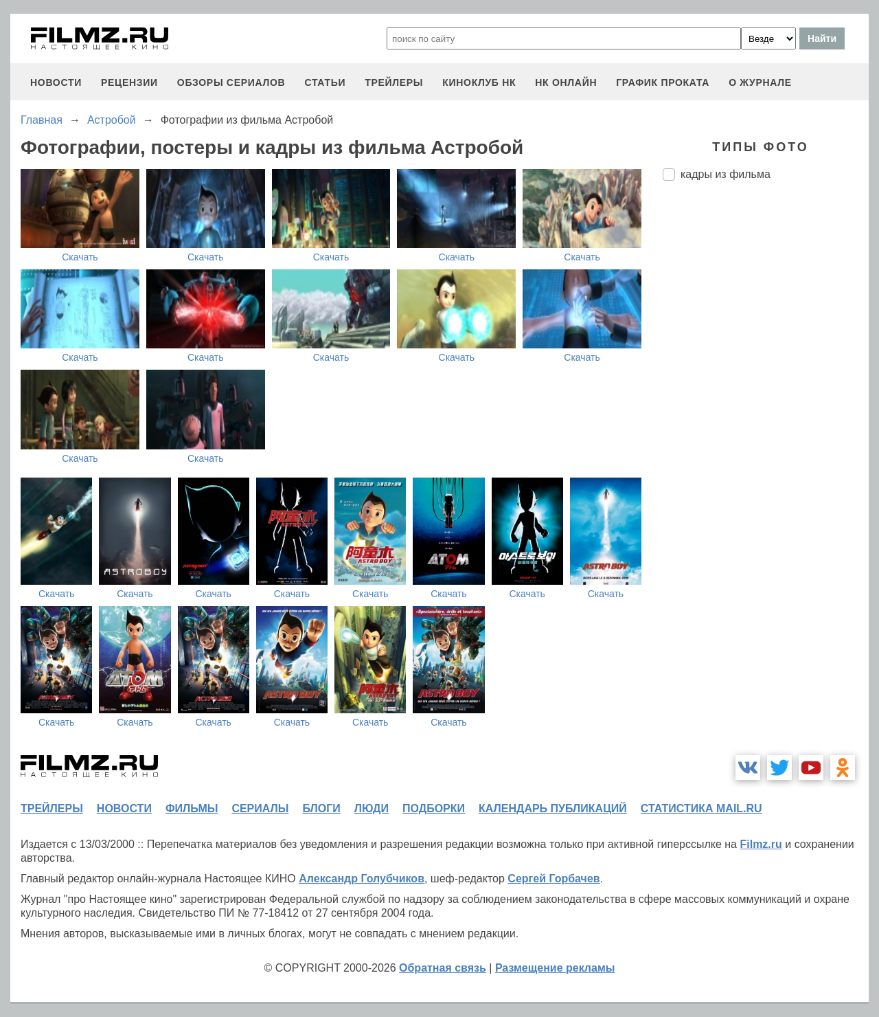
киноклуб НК (479, 82)
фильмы (191, 808)
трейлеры (394, 82)
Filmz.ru (760, 844)
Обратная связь (442, 968)
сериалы (259, 808)
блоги (321, 808)
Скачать (80, 257)
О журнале (760, 82)
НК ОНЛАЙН (566, 82)
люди (371, 808)
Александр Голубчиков (361, 878)
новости (56, 82)
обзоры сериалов (231, 82)
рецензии (129, 82)
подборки (433, 808)
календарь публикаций (553, 808)
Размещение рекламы (555, 968)
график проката (662, 82)
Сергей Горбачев (553, 878)
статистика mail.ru (701, 808)
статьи (324, 82)
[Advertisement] (766, 421)
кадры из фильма (725, 174)
